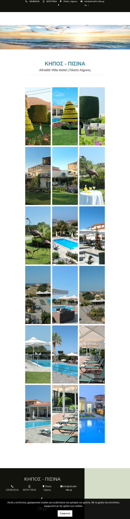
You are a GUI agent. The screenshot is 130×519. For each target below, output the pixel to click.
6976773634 (51, 1)
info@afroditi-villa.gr (94, 1)
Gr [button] (86, 5)
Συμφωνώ (65, 513)
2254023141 (34, 1)
